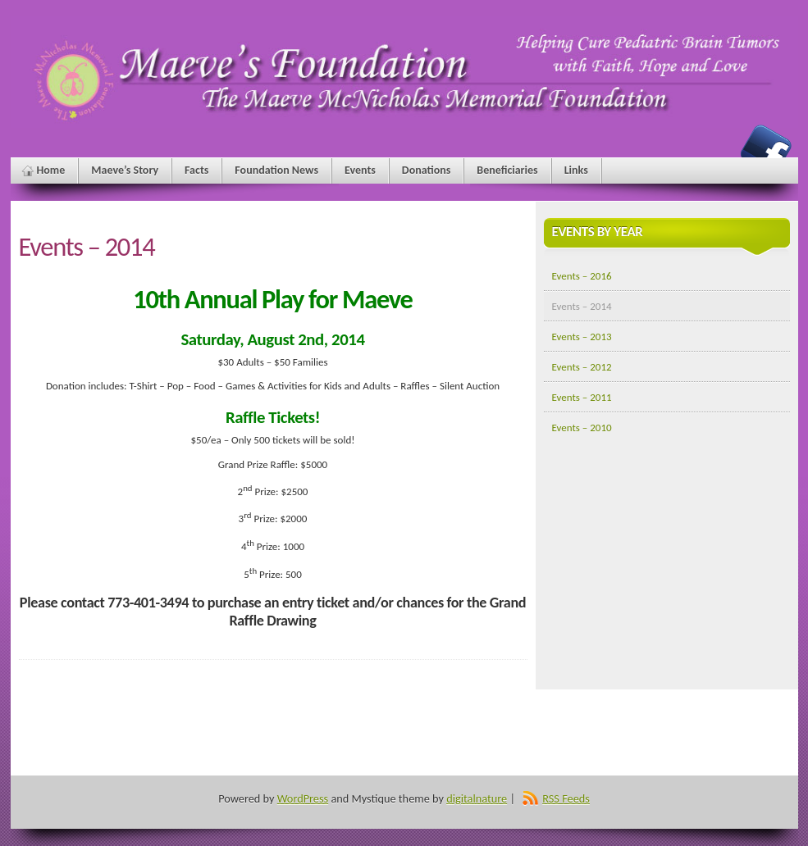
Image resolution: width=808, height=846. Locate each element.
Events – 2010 (582, 427)
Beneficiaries (507, 170)
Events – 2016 (582, 276)
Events (360, 170)
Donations (426, 170)
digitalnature (476, 798)
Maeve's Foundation (766, 150)
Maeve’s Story (124, 170)
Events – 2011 (582, 397)
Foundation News (276, 170)
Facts (196, 170)
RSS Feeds (566, 798)
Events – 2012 (582, 367)
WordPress (302, 798)
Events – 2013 (582, 336)
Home (51, 170)
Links (576, 170)
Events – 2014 (582, 306)
